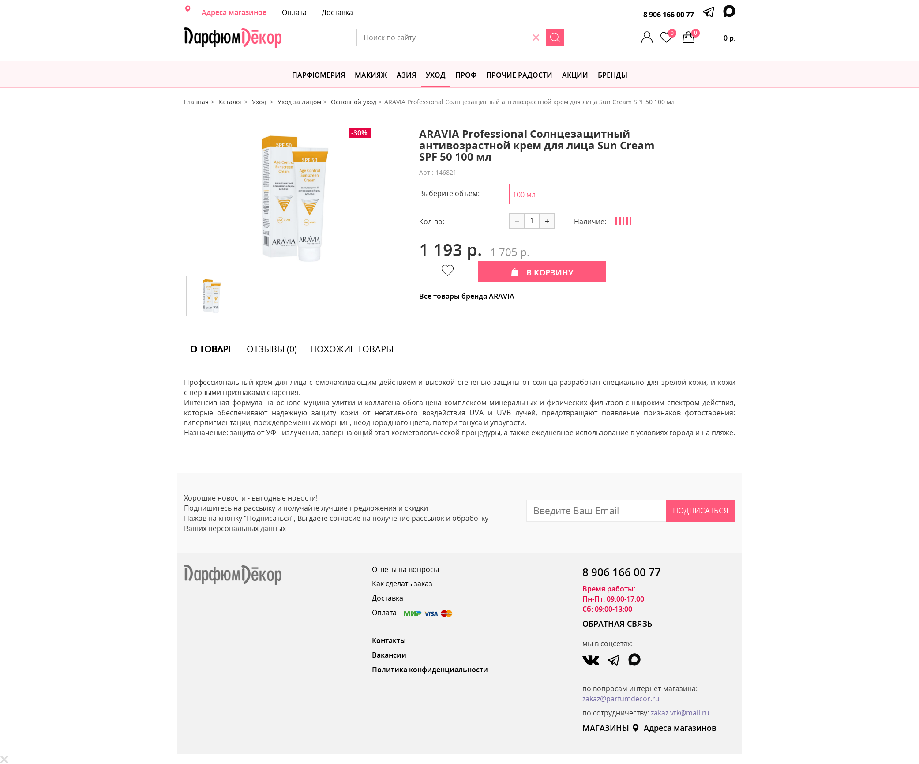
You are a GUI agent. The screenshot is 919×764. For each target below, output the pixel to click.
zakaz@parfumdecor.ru (621, 699)
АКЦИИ (575, 75)
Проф (465, 75)
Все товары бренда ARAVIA (466, 296)
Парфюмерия (318, 75)
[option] (295, 198)
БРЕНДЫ (612, 75)
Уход (436, 75)
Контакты (389, 640)
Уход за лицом (299, 102)
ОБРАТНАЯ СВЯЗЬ (617, 623)
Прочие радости (519, 75)
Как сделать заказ (402, 583)
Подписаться (700, 510)
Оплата (294, 12)
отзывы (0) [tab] (272, 349)
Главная (196, 102)
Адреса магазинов (234, 12)
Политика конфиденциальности (430, 669)
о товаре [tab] (212, 349)
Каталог (230, 102)
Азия (406, 75)
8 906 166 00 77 (668, 14)
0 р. (713, 36)
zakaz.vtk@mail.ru (680, 713)
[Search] (555, 37)
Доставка (337, 12)
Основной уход (353, 102)
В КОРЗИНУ (542, 272)
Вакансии (389, 655)
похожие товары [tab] (352, 349)
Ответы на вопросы (405, 569)
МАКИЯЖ (371, 75)
